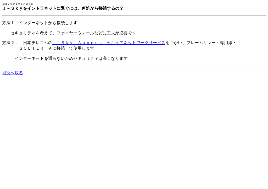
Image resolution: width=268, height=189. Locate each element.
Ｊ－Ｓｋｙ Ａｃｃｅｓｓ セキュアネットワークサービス (108, 42)
